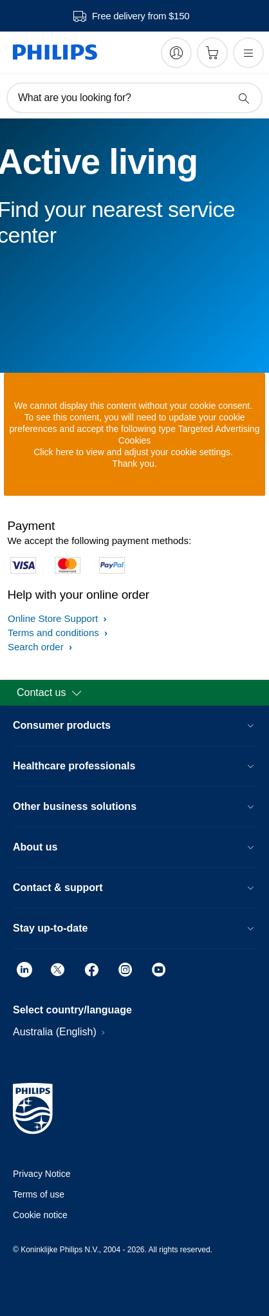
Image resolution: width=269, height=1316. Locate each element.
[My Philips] (176, 52)
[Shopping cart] (212, 52)
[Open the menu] (248, 52)
